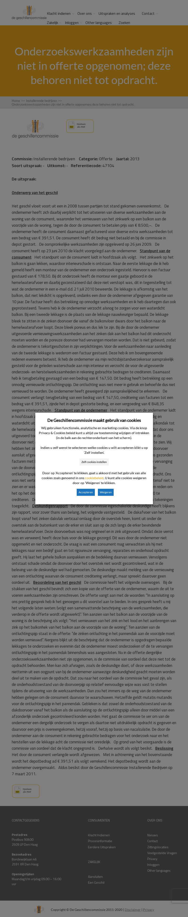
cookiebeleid (94, 478)
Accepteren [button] (86, 492)
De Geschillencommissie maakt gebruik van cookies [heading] (94, 420)
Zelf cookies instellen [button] (94, 462)
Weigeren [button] (106, 492)
